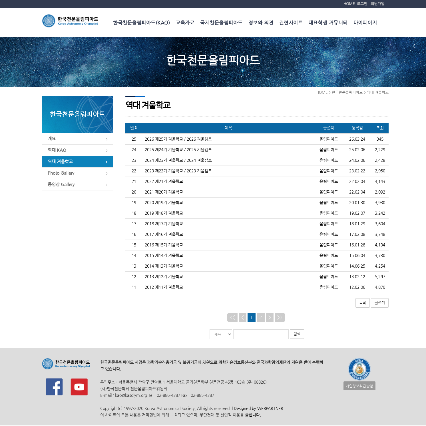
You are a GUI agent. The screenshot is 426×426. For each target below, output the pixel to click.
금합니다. (253, 415)
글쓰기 (380, 303)
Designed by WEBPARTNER (258, 409)
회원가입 (377, 3)
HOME (349, 3)
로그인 (362, 3)
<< (232, 318)
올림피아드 (329, 140)
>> (279, 318)
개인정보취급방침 (359, 386)
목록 (362, 303)
